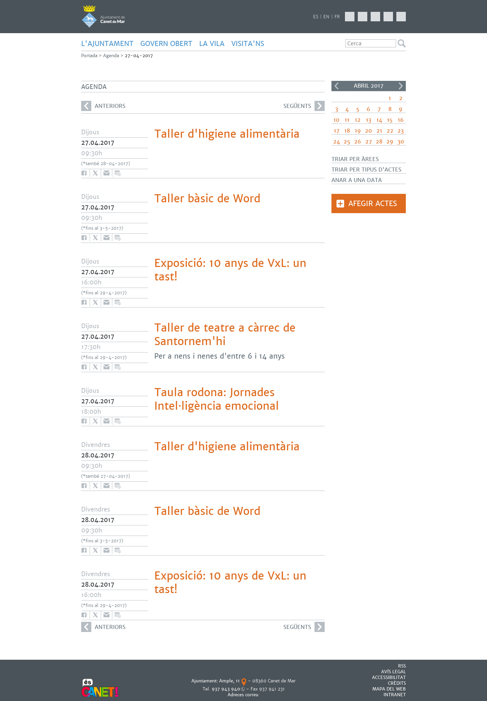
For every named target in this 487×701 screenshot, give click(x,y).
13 (368, 119)
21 (379, 130)
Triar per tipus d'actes (366, 169)
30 (400, 141)
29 (389, 141)
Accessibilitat (389, 677)
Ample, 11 (229, 681)
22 (390, 130)
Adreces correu (244, 695)
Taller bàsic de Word (207, 198)
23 (400, 130)
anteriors (103, 106)
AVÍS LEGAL (393, 672)
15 (390, 119)
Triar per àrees (355, 159)
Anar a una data (356, 180)
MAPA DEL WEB (389, 689)
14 (379, 119)
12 (358, 119)
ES (315, 17)
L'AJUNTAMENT (107, 43)
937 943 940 (226, 689)
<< (336, 86)
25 (347, 141)
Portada (89, 56)
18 (347, 130)
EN (326, 17)
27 (368, 141)
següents (304, 106)
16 (401, 119)
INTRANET (395, 695)
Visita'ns (247, 43)
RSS (402, 666)
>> (401, 86)
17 (337, 130)
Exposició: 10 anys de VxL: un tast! (230, 270)
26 (357, 141)
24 (336, 141)
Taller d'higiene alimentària (227, 134)
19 (358, 130)
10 (336, 119)
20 (368, 130)
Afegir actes (372, 203)
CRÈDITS (397, 683)
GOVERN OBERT (166, 43)
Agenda (111, 56)
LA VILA (212, 43)
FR (337, 17)
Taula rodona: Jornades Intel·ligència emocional (216, 399)
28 (379, 141)
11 (347, 119)
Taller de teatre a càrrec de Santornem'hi (225, 334)
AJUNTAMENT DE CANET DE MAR (103, 16)
